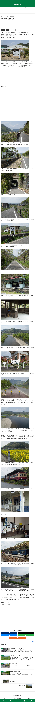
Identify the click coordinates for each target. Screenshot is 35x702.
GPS (29, 698)
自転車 (17, 697)
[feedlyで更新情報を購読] (26, 635)
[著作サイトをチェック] (9, 633)
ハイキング (6, 698)
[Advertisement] (17, 23)
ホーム (6, 697)
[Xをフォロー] (26, 633)
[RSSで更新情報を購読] (17, 638)
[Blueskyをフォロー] (9, 635)
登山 (29, 697)
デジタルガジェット (17, 698)
